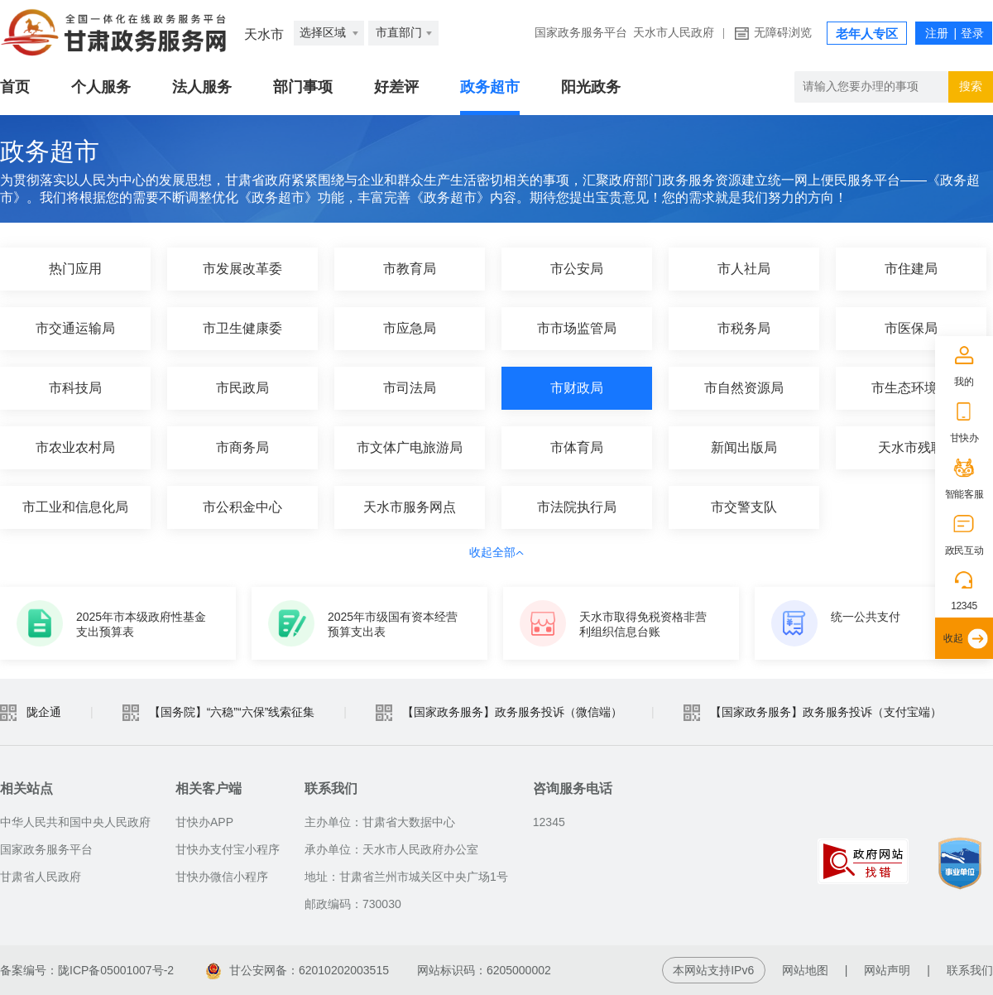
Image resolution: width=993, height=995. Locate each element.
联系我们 (970, 970)
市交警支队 (744, 507)
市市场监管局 (576, 328)
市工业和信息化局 (75, 507)
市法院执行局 (576, 507)
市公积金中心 (242, 507)
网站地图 (805, 970)
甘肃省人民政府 (40, 876)
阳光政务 (591, 87)
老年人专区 (867, 34)
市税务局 (743, 328)
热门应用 (75, 269)
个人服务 (101, 87)
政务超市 (490, 87)
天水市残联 (911, 447)
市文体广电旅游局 (410, 447)
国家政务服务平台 (581, 32)
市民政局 (242, 388)
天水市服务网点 (409, 507)
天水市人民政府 (673, 32)
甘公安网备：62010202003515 (297, 970)
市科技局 (75, 388)
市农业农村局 (75, 447)
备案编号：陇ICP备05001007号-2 (87, 970)
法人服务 (202, 87)
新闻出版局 (744, 447)
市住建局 (911, 269)
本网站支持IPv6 (713, 970)
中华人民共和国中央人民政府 (75, 822)
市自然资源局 (744, 388)
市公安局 (576, 269)
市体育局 (576, 447)
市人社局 (743, 269)
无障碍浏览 (783, 32)
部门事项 (303, 87)
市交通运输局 (75, 328)
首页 (15, 87)
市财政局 (576, 388)
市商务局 (242, 447)
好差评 (396, 87)
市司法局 (409, 388)
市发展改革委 (242, 269)
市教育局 (409, 269)
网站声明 (887, 970)
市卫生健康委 (242, 328)
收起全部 (496, 552)
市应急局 (409, 328)
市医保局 (911, 328)
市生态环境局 (911, 388)
